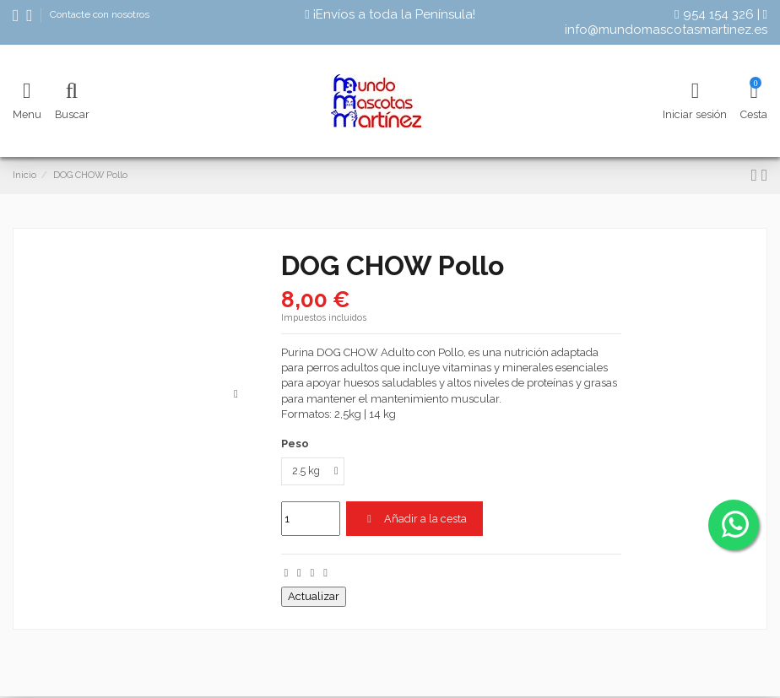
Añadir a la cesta (415, 519)
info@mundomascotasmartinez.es (666, 22)
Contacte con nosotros (99, 14)
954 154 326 (713, 14)
